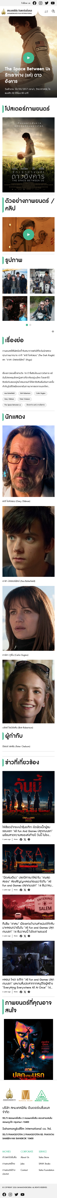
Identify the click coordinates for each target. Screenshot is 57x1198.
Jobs (22, 1164)
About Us (25, 1157)
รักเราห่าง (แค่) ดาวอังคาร (36, 405)
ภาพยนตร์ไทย (8, 1164)
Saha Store (44, 1157)
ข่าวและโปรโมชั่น (9, 1157)
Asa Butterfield (9, 393)
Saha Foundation (46, 1170)
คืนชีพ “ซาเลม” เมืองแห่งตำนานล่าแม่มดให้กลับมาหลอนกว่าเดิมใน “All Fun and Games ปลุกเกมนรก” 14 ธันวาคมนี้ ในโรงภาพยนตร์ (28, 928)
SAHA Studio (44, 1164)
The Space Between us (12, 405)
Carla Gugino (40, 393)
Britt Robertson (25, 393)
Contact (24, 1170)
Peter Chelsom (25, 399)
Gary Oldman (9, 399)
